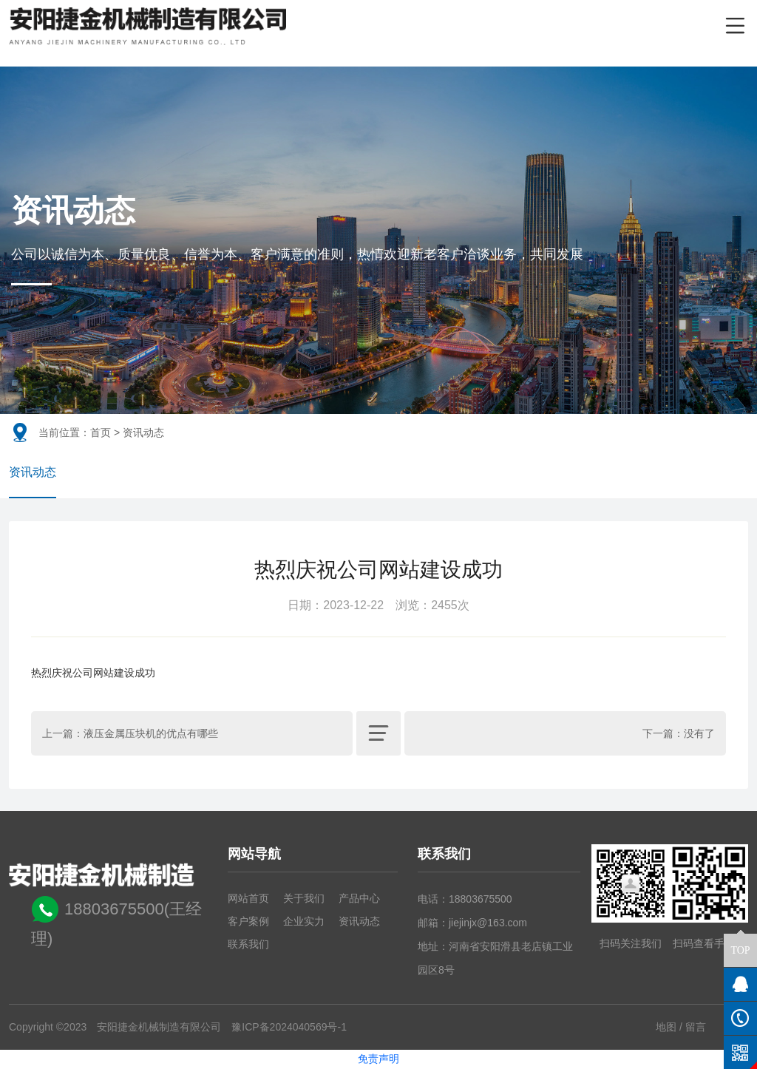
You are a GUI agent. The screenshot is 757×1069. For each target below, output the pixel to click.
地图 (666, 1028)
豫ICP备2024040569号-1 (289, 1028)
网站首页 (248, 899)
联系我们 (248, 945)
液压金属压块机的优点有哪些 (151, 734)
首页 (100, 432)
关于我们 (304, 899)
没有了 (699, 734)
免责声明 (378, 1059)
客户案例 (248, 922)
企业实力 (304, 922)
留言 (695, 1028)
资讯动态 (32, 472)
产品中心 (359, 899)
